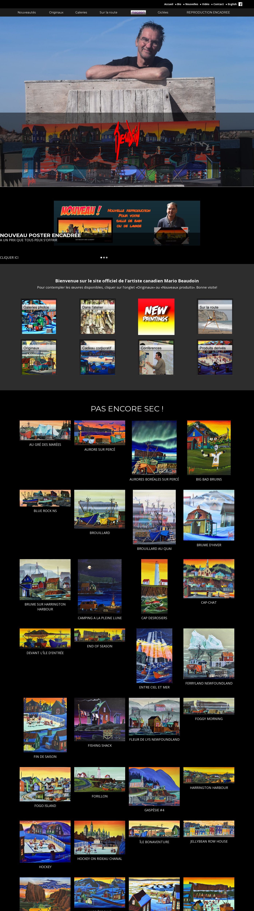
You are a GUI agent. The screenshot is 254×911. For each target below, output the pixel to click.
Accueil (168, 4)
